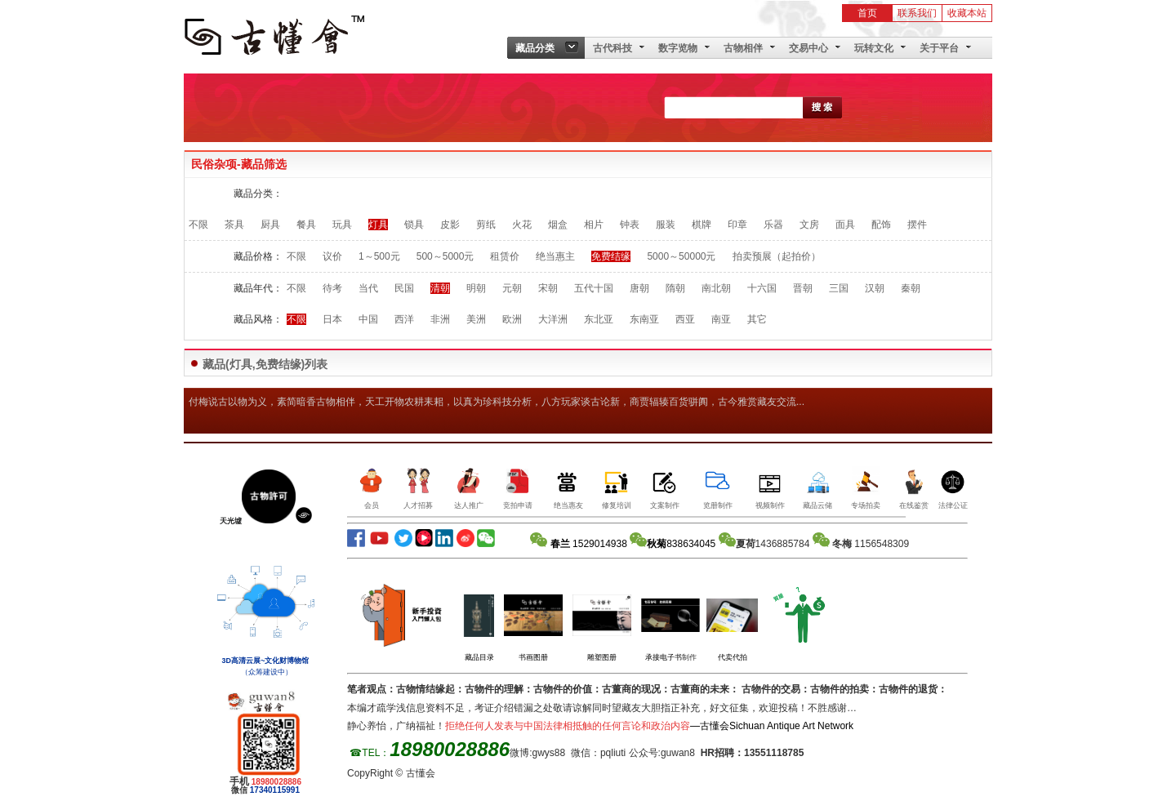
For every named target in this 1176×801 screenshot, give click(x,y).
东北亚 (598, 319)
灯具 (378, 224)
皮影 (450, 224)
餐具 (306, 224)
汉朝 (874, 288)
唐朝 (639, 288)
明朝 (476, 288)
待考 (332, 288)
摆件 (917, 224)
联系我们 (917, 13)
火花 (522, 224)
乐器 (773, 224)
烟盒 (558, 224)
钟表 (629, 224)
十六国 (762, 288)
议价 (332, 256)
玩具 (342, 224)
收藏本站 (967, 13)
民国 (404, 288)
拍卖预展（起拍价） (777, 256)
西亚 (685, 319)
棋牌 (701, 224)
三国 (839, 288)
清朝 (440, 288)
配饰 (881, 224)
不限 (198, 224)
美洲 (476, 319)
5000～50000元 (681, 256)
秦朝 (910, 288)
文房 (809, 224)
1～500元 (379, 256)
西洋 (404, 319)
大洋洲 (553, 319)
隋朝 (675, 288)
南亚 (721, 319)
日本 (332, 319)
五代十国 (593, 288)
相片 (594, 224)
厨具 (270, 224)
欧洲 (512, 319)
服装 (665, 224)
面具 (845, 224)
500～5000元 (445, 256)
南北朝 (716, 288)
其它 (757, 319)
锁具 (414, 224)
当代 (368, 288)
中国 (368, 319)
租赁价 (504, 256)
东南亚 (644, 319)
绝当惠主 (555, 256)
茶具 (234, 224)
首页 (867, 13)
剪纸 (486, 224)
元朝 (512, 288)
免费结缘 (610, 256)
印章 (737, 224)
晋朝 (803, 288)
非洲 (440, 319)
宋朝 (548, 288)
